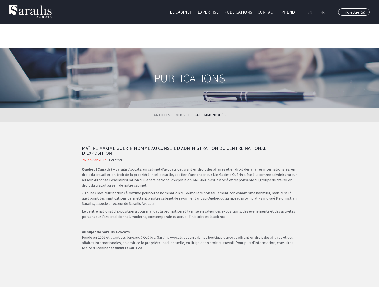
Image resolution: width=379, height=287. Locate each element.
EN (309, 12)
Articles (162, 115)
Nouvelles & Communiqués (201, 115)
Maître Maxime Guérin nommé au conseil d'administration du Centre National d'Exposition (174, 150)
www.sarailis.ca (128, 247)
